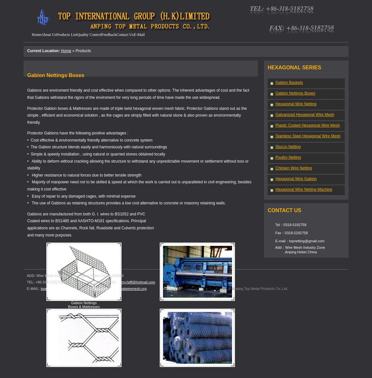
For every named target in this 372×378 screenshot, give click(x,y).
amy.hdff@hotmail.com (137, 282)
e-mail (139, 34)
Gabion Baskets (286, 82)
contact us (125, 34)
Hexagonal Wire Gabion (293, 179)
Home (36, 34)
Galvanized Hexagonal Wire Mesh (302, 114)
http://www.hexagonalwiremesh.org (119, 289)
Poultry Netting (285, 157)
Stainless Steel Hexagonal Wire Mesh (305, 136)
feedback (108, 34)
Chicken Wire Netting (291, 168)
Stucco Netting (285, 146)
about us (48, 34)
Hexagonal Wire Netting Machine (301, 189)
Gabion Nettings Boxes (292, 93)
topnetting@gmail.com (58, 289)
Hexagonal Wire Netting (293, 104)
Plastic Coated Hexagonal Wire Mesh (305, 125)
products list (66, 34)
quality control (89, 34)
